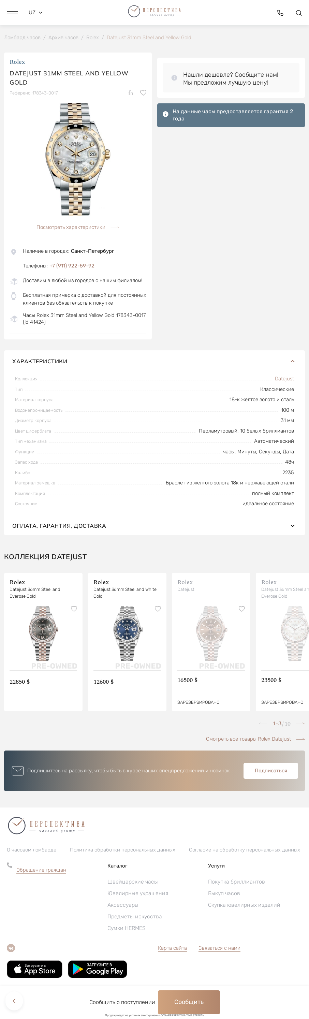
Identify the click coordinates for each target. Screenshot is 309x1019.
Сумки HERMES (126, 929)
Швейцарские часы (132, 882)
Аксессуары (122, 906)
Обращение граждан (41, 871)
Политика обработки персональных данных (122, 851)
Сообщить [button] (189, 1002)
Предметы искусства (134, 917)
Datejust (284, 380)
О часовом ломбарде (31, 851)
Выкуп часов (224, 894)
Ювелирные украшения (137, 894)
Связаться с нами (219, 949)
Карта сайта (172, 949)
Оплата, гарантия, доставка (154, 527)
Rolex (17, 63)
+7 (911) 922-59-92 (71, 267)
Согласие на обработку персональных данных (244, 851)
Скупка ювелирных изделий (244, 906)
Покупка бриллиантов (236, 882)
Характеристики (154, 362)
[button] (12, 12)
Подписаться (271, 772)
